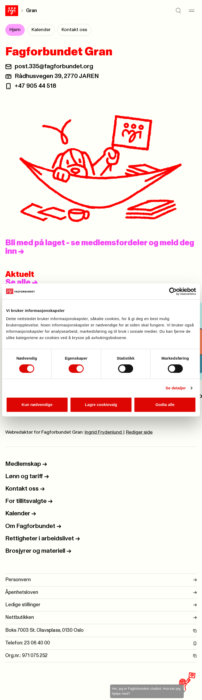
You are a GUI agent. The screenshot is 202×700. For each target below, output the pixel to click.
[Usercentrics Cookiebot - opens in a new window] (173, 291)
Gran (31, 10)
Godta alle (165, 404)
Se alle (21, 282)
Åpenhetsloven (101, 593)
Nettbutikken (101, 618)
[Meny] (191, 10)
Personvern (101, 580)
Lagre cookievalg (101, 404)
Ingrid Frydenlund (104, 432)
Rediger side (139, 432)
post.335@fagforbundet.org (54, 66)
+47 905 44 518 (35, 86)
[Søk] (178, 10)
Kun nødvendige (37, 404)
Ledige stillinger (101, 605)
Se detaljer (176, 388)
